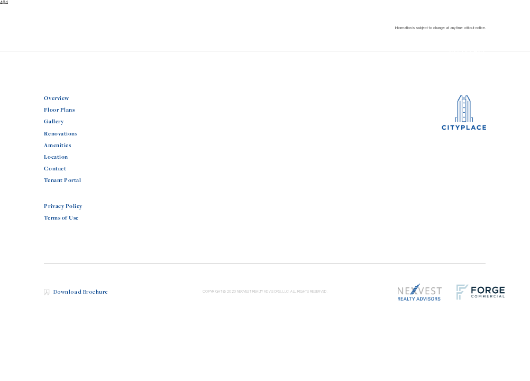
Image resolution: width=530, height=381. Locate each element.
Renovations (60, 134)
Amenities (57, 145)
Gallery (53, 122)
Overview (56, 98)
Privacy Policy (63, 206)
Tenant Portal (62, 180)
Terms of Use (61, 218)
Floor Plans (59, 110)
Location (56, 157)
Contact (55, 169)
